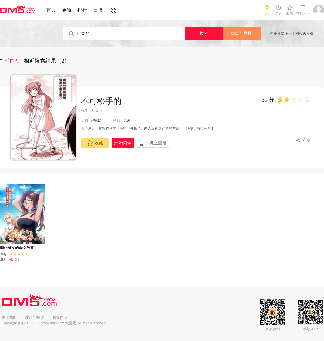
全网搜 (241, 33)
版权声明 (60, 317)
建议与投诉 (34, 317)
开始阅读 (122, 142)
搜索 (204, 33)
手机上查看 (156, 143)
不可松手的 (101, 101)
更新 (67, 10)
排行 (82, 10)
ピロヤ (97, 111)
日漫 (98, 10)
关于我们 (9, 317)
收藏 (95, 143)
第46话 (14, 259)
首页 (51, 10)
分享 (306, 140)
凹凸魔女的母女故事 (17, 248)
